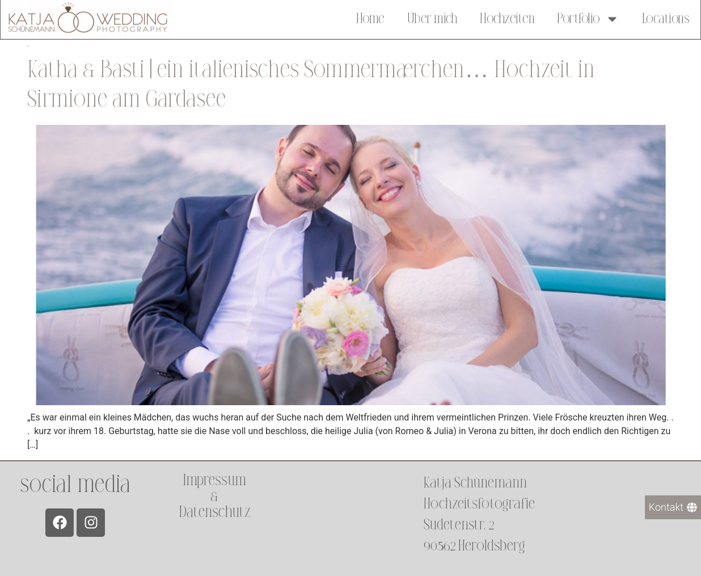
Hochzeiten (507, 17)
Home (370, 17)
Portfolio (588, 17)
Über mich (432, 17)
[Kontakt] (673, 507)
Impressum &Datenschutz (214, 496)
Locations (666, 17)
